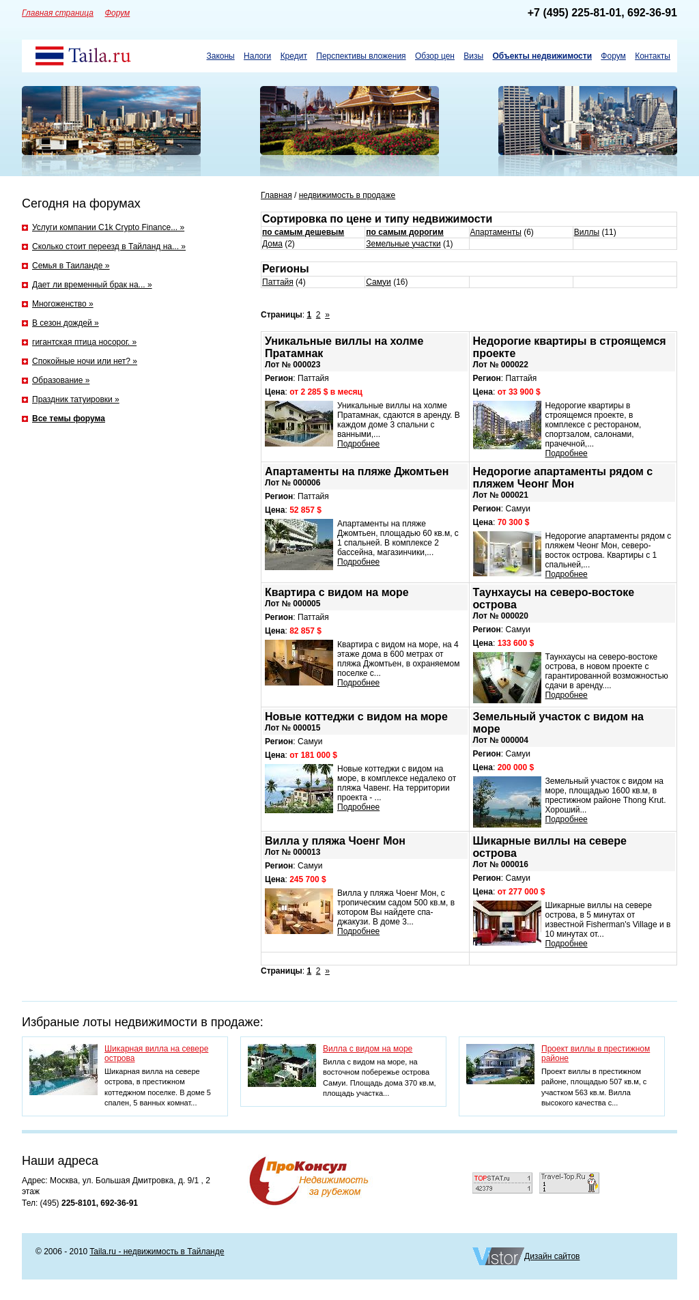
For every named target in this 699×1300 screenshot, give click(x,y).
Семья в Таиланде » (71, 265)
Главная (276, 195)
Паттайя (278, 282)
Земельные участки (403, 244)
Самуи (378, 282)
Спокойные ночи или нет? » (84, 361)
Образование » (60, 380)
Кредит (294, 56)
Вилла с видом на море (367, 1049)
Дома (272, 244)
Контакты (652, 56)
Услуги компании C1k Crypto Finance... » (108, 227)
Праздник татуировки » (75, 399)
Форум (613, 56)
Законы (220, 56)
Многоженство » (63, 304)
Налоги (257, 56)
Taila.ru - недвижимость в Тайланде (156, 1251)
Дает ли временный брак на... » (92, 284)
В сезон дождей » (65, 323)
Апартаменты (496, 232)
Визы (473, 56)
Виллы (586, 232)
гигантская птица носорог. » (84, 342)
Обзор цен (435, 56)
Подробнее (358, 444)
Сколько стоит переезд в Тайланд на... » (109, 246)
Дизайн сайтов (552, 1256)
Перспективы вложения (360, 56)
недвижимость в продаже (347, 195)
